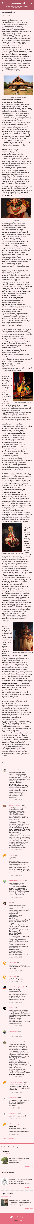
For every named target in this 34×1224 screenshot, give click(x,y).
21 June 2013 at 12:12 (15, 850)
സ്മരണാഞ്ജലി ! (7, 1193)
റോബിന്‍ (12, 1007)
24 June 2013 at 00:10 (15, 1077)
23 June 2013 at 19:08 (15, 1037)
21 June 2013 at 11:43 (15, 800)
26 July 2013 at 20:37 (15, 1134)
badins (20, 1220)
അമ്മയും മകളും (7, 1172)
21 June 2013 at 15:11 (15, 875)
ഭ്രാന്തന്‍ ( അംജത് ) (15, 805)
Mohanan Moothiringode (16, 1082)
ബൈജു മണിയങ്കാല (15, 1042)
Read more (29, 1166)
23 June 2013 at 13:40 (15, 1002)
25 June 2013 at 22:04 (15, 1092)
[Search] (31, 3)
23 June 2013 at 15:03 (15, 1026)
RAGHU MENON (13, 1098)
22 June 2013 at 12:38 (15, 957)
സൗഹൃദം (5, 1151)
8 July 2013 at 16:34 (14, 1119)
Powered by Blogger (17, 1217)
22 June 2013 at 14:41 (15, 982)
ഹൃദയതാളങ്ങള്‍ (17, 3)
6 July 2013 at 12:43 (14, 1108)
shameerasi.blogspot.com (16, 880)
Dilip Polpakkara (13, 1031)
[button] (31, 12)
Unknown (11, 855)
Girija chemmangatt (14, 1124)
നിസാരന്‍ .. (12, 770)
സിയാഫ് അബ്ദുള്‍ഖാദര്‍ (16, 987)
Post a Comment (8, 1139)
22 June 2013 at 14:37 (15, 971)
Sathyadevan (12, 962)
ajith (10, 902)
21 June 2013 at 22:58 (15, 897)
